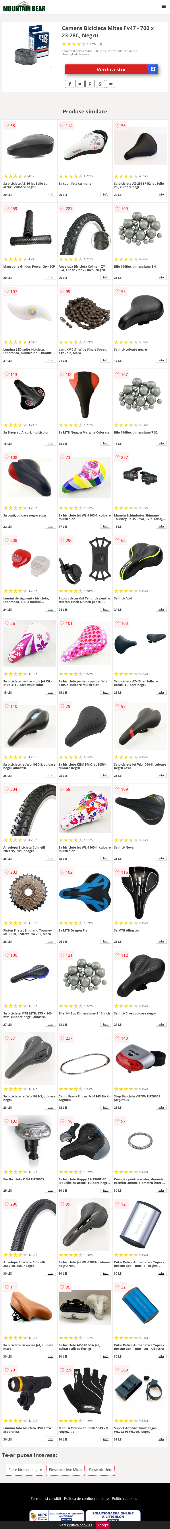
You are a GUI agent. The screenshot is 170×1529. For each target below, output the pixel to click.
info (50, 194)
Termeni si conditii (46, 1498)
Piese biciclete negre (25, 1469)
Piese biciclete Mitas (65, 1469)
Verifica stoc (127, 69)
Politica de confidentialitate (86, 1498)
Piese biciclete (100, 1469)
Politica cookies (124, 1498)
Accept (102, 1525)
